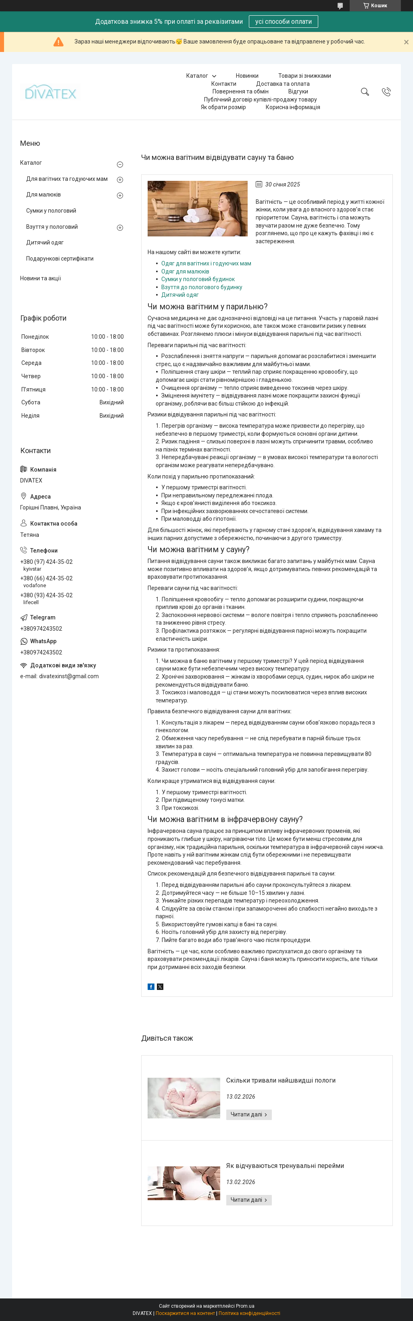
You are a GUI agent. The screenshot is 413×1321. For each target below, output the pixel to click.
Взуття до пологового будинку (201, 287)
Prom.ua (245, 1306)
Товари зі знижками (304, 75)
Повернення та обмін (241, 91)
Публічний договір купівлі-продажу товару (260, 99)
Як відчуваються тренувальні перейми (285, 1166)
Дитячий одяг (180, 295)
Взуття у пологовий (52, 227)
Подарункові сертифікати (60, 258)
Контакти (223, 84)
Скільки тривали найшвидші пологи (281, 1080)
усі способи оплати (283, 21)
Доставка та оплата (283, 84)
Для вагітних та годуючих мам (67, 179)
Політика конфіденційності (249, 1313)
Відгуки (298, 91)
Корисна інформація (293, 107)
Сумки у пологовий (51, 210)
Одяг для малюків (185, 271)
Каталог (197, 75)
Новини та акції (40, 278)
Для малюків (43, 194)
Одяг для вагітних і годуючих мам (206, 263)
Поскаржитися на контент (185, 1313)
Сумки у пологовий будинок (198, 279)
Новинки (247, 75)
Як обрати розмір (223, 107)
